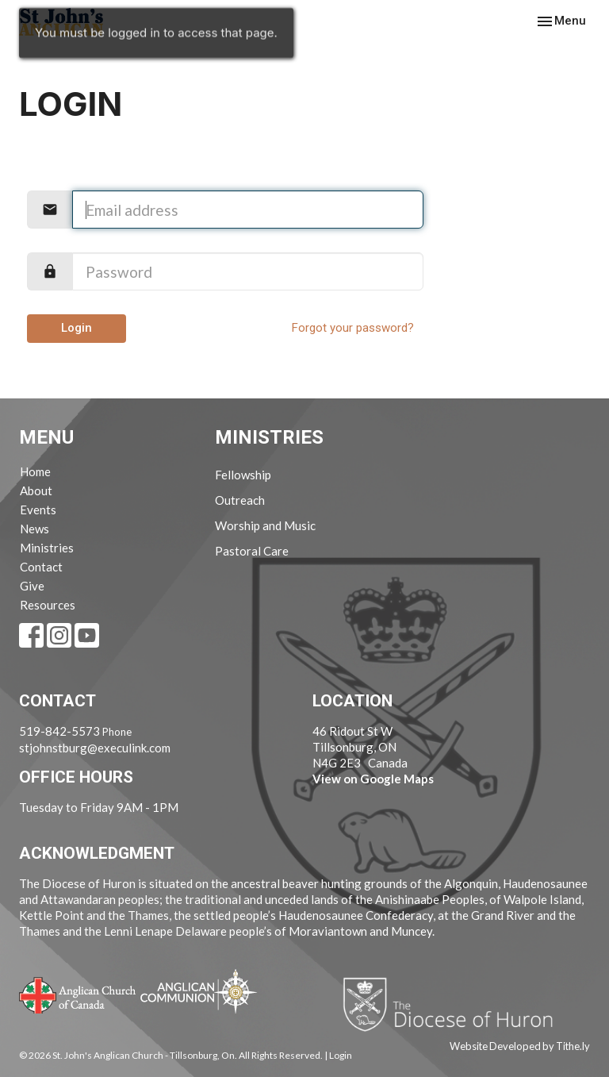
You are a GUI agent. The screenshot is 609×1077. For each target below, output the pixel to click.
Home (35, 471)
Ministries (47, 547)
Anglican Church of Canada (78, 994)
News (34, 528)
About (36, 490)
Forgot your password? (353, 328)
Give (32, 586)
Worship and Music (265, 525)
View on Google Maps (373, 778)
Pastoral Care (252, 551)
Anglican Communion (199, 991)
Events (38, 509)
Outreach (240, 500)
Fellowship (243, 474)
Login (76, 328)
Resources (47, 605)
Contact (41, 567)
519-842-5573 (59, 731)
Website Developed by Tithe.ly (520, 1046)
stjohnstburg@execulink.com (94, 747)
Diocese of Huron (454, 1004)
